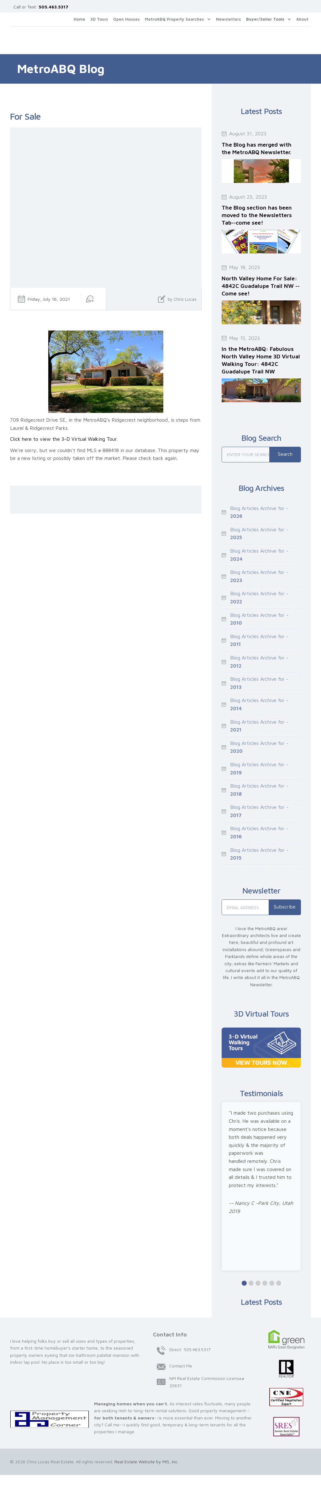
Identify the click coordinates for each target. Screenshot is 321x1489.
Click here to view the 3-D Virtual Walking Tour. (64, 439)
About (302, 19)
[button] (177, 19)
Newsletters (228, 19)
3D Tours (99, 19)
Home (79, 19)
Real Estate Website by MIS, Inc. (146, 1461)
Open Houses (126, 19)
